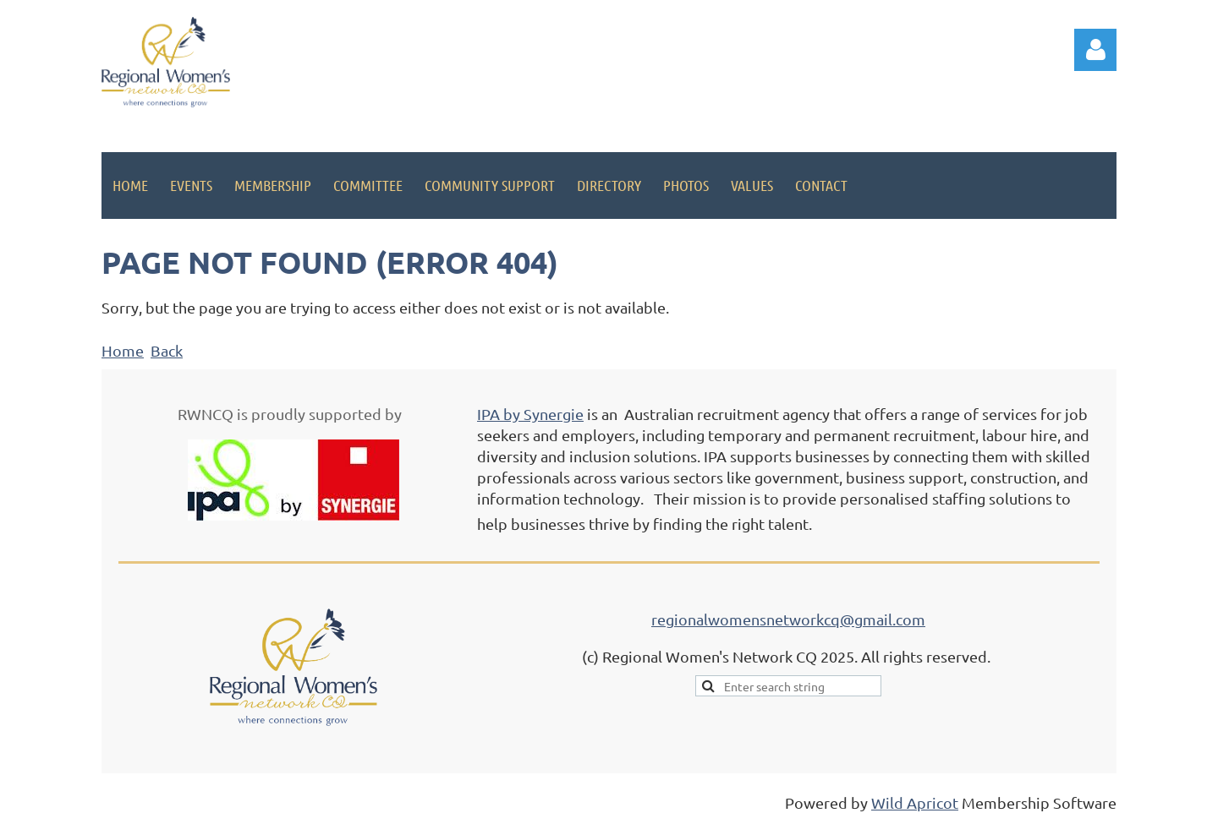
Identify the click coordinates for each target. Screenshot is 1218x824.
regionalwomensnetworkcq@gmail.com (788, 619)
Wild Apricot (914, 802)
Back (167, 350)
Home (123, 350)
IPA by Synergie (530, 414)
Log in (1095, 50)
